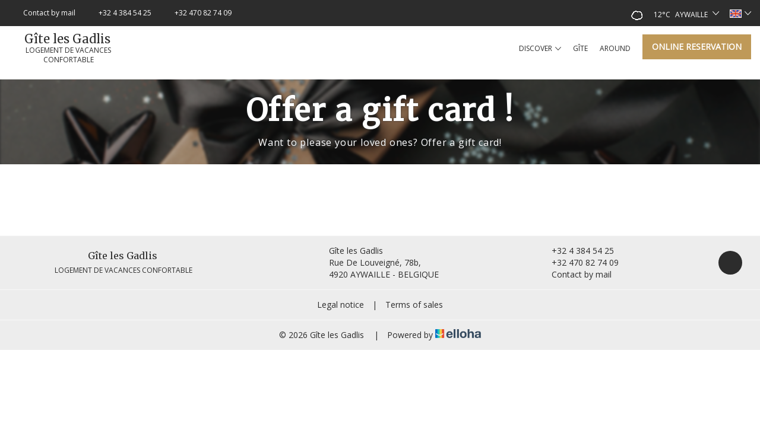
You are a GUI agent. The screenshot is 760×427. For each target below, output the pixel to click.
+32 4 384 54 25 (576, 250)
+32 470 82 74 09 (578, 262)
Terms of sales (414, 304)
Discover (540, 49)
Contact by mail (575, 274)
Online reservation (697, 46)
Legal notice (340, 304)
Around (615, 48)
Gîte (580, 48)
